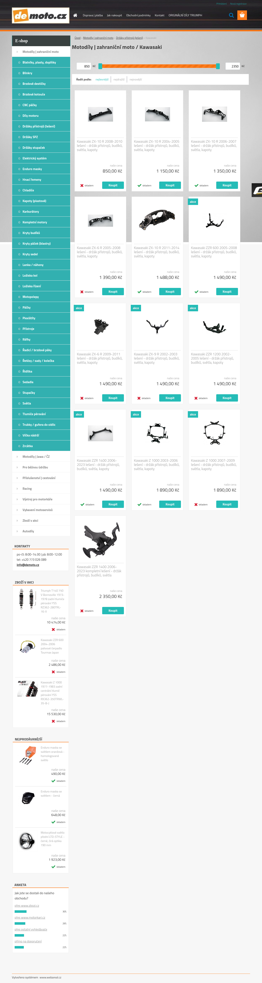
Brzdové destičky (34, 83)
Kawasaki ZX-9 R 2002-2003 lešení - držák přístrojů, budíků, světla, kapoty (157, 358)
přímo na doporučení (28, 941)
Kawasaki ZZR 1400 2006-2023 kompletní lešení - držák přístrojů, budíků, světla (99, 571)
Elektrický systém (35, 158)
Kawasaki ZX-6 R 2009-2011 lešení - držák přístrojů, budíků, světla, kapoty (100, 358)
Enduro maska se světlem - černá (51, 793)
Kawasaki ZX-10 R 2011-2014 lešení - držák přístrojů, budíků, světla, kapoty (157, 252)
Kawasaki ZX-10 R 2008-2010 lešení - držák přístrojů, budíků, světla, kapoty (100, 145)
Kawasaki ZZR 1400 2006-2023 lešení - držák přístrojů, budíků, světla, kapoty (98, 464)
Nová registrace (238, 4)
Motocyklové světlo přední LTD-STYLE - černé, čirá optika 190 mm (53, 838)
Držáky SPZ (30, 137)
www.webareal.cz (50, 977)
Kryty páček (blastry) (37, 243)
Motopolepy (31, 296)
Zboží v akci (30, 520)
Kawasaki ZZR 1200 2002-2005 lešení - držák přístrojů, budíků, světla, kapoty (212, 358)
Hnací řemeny (32, 179)
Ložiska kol (30, 275)
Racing (27, 488)
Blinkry (27, 73)
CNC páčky (30, 105)
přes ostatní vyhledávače (31, 929)
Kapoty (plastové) (34, 200)
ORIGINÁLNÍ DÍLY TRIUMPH (185, 15)
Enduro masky (32, 169)
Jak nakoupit (114, 15)
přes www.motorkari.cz (30, 917)
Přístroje (28, 328)
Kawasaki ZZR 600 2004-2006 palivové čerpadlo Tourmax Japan (52, 646)
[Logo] (40, 15)
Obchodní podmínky (138, 15)
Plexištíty (29, 318)
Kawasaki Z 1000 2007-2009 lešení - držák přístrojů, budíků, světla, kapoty (214, 464)
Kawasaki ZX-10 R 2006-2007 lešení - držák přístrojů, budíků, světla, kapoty (214, 145)
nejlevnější (102, 79)
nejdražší (119, 79)
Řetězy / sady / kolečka (38, 360)
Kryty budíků (31, 232)
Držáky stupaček (34, 147)
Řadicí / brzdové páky (37, 350)
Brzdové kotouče (34, 94)
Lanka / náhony (33, 264)
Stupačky (29, 392)
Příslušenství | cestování (39, 478)
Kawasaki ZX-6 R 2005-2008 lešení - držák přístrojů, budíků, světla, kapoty (100, 252)
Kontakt (159, 15)
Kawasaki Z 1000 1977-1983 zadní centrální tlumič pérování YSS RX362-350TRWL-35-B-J (52, 692)
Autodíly (28, 531)
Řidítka (27, 371)
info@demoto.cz (28, 564)
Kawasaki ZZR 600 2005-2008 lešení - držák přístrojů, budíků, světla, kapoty (214, 252)
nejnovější (136, 79)
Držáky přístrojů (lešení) (39, 126)
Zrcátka (28, 446)
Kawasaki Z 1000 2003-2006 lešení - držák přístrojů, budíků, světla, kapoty (157, 464)
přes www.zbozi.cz (27, 905)
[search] (231, 15)
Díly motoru (30, 115)
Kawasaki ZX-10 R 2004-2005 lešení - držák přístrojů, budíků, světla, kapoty (157, 145)
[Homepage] (75, 15)
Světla (27, 403)
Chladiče (28, 190)
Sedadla (28, 382)
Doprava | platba (93, 15)
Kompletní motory (35, 222)
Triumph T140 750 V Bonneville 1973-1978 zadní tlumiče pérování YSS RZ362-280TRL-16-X (52, 601)
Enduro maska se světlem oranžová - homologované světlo (52, 753)
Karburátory (31, 211)
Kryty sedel (30, 254)
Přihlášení (221, 4)
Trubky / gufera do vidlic (39, 424)
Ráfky (26, 339)
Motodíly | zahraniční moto (41, 51)
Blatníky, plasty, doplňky (39, 62)
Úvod (77, 38)
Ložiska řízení (32, 286)
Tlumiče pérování (34, 414)
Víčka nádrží (31, 435)
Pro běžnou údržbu (35, 467)
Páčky (27, 307)
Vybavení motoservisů (38, 509)
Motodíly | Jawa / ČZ (36, 456)
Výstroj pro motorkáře (37, 499)
